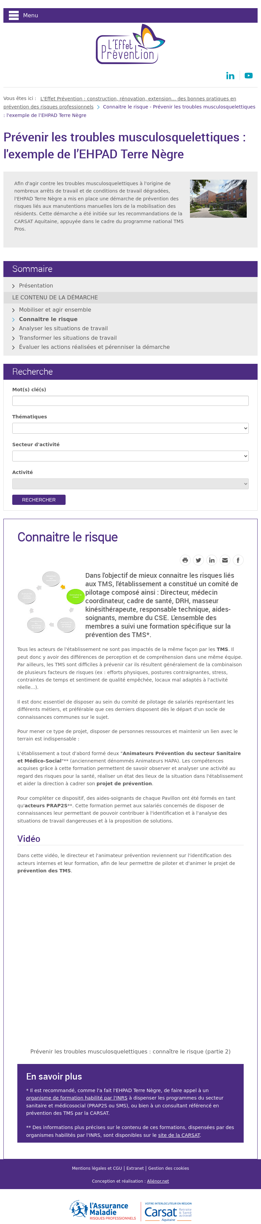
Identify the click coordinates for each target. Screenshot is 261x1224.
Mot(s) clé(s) (29, 389)
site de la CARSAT (178, 1135)
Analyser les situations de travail (63, 328)
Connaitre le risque (48, 319)
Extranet (135, 1168)
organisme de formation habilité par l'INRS (76, 1098)
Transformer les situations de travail (68, 338)
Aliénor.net (158, 1181)
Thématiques (29, 416)
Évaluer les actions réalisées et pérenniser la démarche (94, 347)
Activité (22, 472)
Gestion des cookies (168, 1168)
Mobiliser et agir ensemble (55, 310)
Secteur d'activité (35, 444)
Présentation (36, 285)
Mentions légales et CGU (97, 1168)
